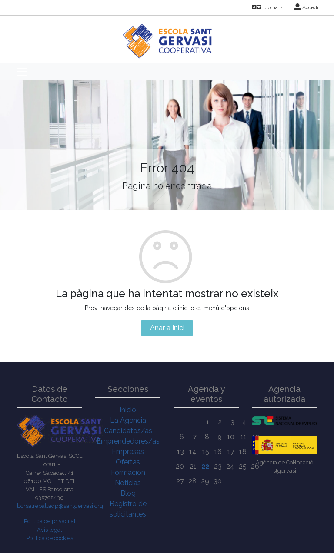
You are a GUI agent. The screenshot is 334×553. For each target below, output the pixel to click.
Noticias (128, 483)
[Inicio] (167, 37)
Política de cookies (49, 538)
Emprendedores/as (128, 441)
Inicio (128, 410)
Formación (128, 472)
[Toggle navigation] (22, 71)
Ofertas (128, 462)
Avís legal (49, 530)
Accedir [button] (307, 7)
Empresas (128, 451)
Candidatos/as (128, 431)
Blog (128, 493)
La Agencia (128, 420)
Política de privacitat (50, 521)
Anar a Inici (167, 328)
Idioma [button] (265, 7)
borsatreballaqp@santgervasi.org (60, 506)
